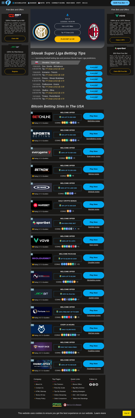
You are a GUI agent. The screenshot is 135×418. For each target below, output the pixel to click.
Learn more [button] (100, 413)
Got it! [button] (126, 413)
